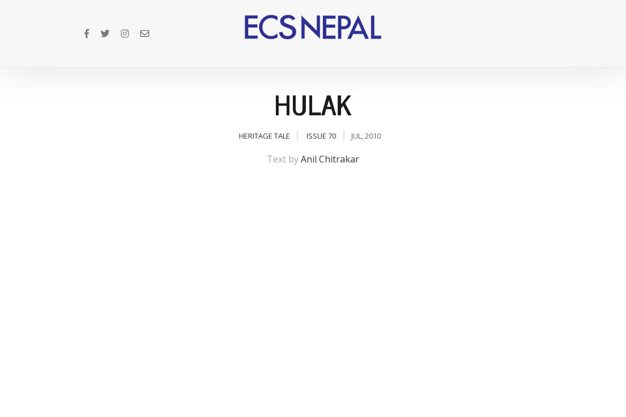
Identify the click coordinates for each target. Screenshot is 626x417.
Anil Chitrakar (330, 159)
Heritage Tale (264, 136)
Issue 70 (321, 136)
